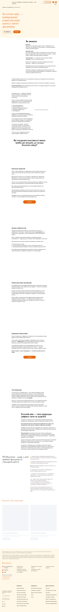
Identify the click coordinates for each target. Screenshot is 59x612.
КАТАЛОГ (14, 2)
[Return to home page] (6, 3)
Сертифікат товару (50, 597)
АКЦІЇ (35, 2)
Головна (4, 7)
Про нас (47, 588)
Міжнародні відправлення (52, 594)
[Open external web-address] (2, 604)
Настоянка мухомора (22, 594)
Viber (5, 572)
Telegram (6, 570)
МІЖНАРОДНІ (25, 2)
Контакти (48, 592)
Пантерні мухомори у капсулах (23, 599)
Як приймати (10, 7)
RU (4, 604)
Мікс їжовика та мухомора (23, 603)
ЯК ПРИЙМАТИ (19, 2)
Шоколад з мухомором (22, 601)
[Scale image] (15, 473)
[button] (53, 2)
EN (4, 606)
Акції (32, 597)
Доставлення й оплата (51, 590)
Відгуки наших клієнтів (36, 592)
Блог (32, 594)
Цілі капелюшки (20, 588)
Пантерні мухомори (21, 597)
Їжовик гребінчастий (21, 605)
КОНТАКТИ (14, 3)
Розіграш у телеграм (36, 590)
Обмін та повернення (51, 599)
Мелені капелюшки (21, 590)
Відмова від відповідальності (52, 601)
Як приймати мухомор (36, 588)
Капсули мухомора (21, 592)
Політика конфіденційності (52, 603)
